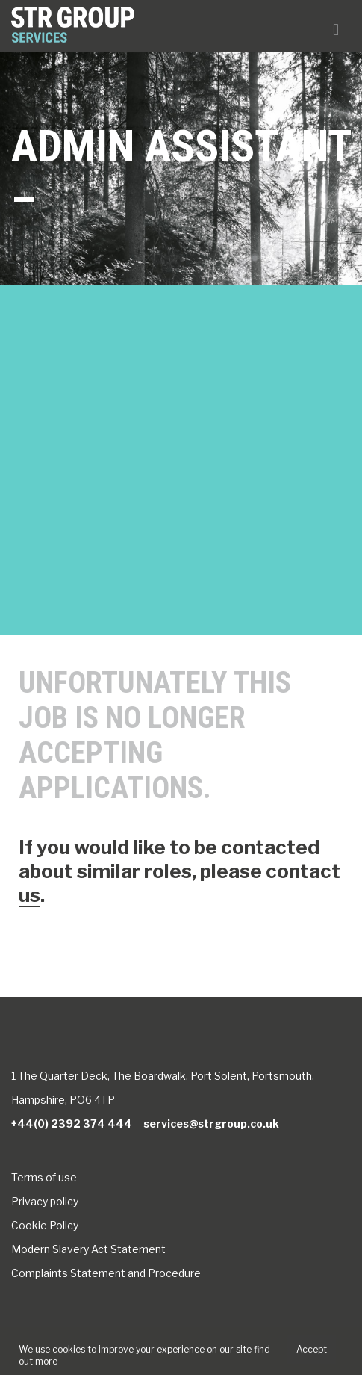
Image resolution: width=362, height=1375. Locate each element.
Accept (311, 1349)
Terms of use (44, 1177)
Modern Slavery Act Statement (88, 1249)
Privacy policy (44, 1201)
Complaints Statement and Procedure (106, 1273)
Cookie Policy (44, 1225)
